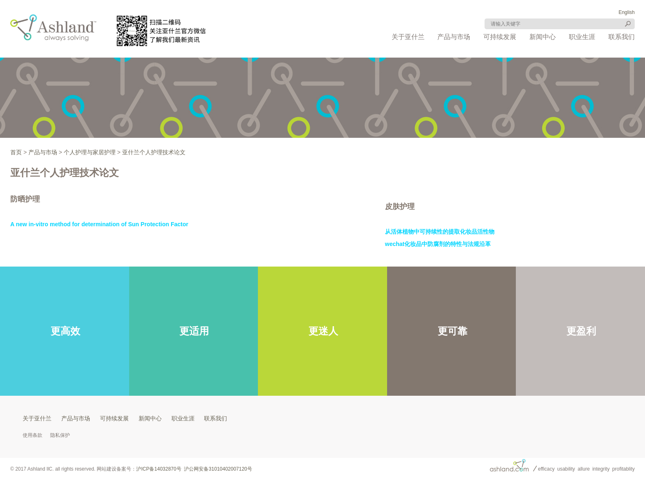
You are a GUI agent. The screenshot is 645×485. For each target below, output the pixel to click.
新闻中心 (542, 36)
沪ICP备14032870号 (158, 469)
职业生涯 (582, 36)
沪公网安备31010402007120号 (218, 469)
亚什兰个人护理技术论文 (154, 152)
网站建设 (106, 469)
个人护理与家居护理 (90, 152)
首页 (16, 152)
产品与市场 (453, 36)
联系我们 (621, 36)
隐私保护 (60, 435)
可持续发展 (499, 36)
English (627, 12)
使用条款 (32, 435)
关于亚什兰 (408, 36)
